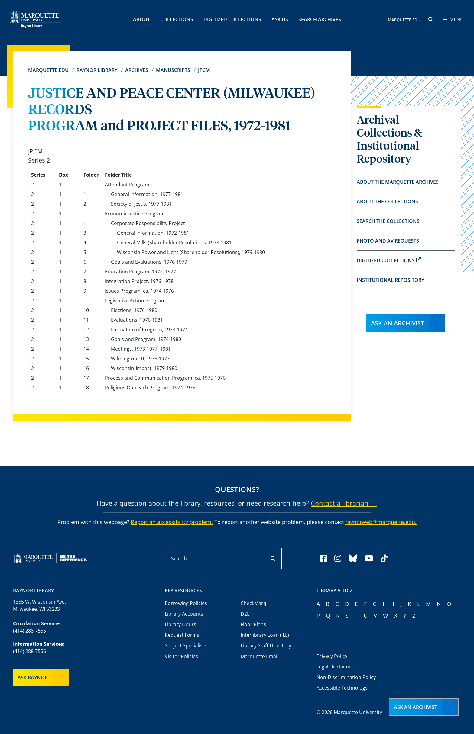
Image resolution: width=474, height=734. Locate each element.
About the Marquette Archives (398, 182)
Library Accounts (184, 613)
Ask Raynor (33, 677)
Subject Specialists (186, 645)
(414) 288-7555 (29, 630)
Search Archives (319, 19)
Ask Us (279, 19)
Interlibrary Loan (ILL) (265, 635)
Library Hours (180, 624)
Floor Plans (253, 624)
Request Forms (182, 635)
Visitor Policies (181, 656)
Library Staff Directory (266, 645)
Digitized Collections (232, 19)
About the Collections (387, 201)
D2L (245, 613)
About (141, 19)
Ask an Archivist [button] (415, 707)
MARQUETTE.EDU (404, 19)
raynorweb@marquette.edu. (381, 522)
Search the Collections (388, 221)
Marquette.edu (48, 70)
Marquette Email (259, 656)
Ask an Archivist (397, 323)
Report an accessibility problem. (172, 522)
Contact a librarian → (344, 502)
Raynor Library (96, 70)
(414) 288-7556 (29, 651)
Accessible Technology (342, 687)
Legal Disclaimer (335, 666)
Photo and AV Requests (388, 240)
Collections (176, 19)
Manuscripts (173, 70)
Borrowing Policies (186, 603)
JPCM (204, 70)
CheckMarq (253, 603)
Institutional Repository (390, 280)
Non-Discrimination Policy (346, 677)
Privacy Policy (332, 656)
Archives (136, 70)
